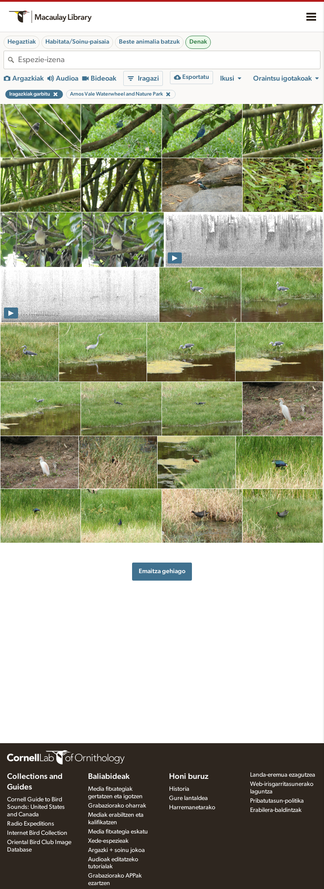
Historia (179, 789)
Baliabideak (108, 777)
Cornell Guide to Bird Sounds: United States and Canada (36, 807)
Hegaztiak (21, 42)
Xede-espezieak (108, 841)
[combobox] (169, 60)
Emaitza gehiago (162, 571)
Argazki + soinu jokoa (116, 850)
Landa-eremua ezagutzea (282, 775)
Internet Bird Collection (37, 833)
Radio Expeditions (30, 824)
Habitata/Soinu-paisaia (77, 42)
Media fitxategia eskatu (118, 832)
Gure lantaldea (188, 798)
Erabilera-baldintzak (276, 810)
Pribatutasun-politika (277, 801)
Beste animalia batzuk (149, 42)
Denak (198, 42)
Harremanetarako (192, 807)
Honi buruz (189, 777)
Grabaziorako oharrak (117, 806)
